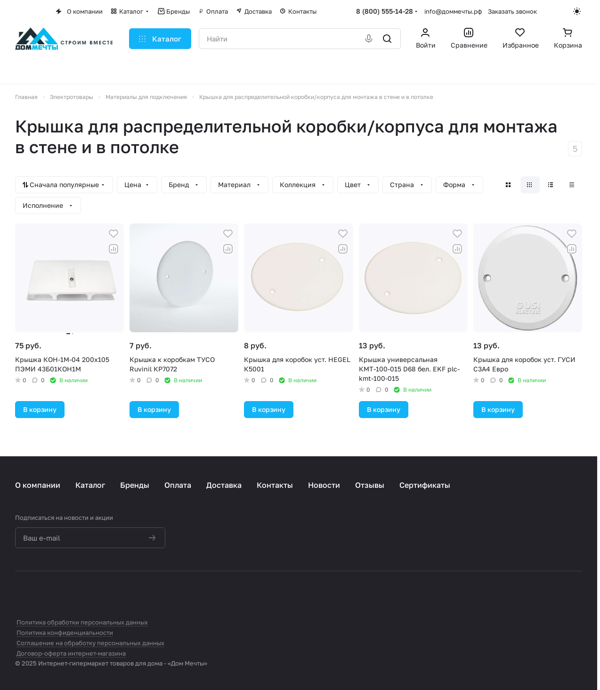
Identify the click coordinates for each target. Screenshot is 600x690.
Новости (324, 485)
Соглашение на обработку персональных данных (90, 643)
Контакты (275, 485)
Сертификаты (424, 485)
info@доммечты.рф (453, 11)
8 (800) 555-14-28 (384, 11)
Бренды (134, 485)
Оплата (177, 485)
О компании (37, 485)
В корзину (40, 409)
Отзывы (369, 485)
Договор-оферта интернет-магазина (71, 653)
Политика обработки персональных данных (82, 622)
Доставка (224, 485)
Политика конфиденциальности (64, 632)
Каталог (90, 485)
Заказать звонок (512, 11)
